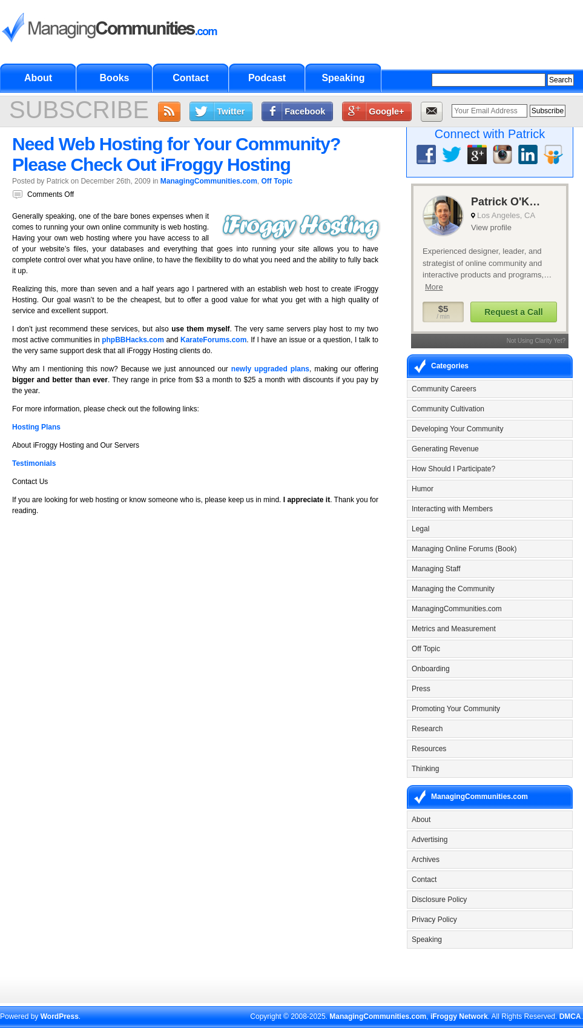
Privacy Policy (434, 919)
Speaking (342, 78)
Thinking (425, 768)
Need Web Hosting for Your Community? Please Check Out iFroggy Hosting (176, 154)
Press (421, 689)
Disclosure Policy (439, 899)
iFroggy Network (459, 1016)
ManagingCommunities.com (208, 181)
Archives (426, 859)
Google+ (386, 111)
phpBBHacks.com (133, 340)
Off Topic (277, 181)
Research (427, 729)
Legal (420, 529)
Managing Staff (436, 569)
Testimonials (34, 463)
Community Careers (444, 389)
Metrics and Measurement (454, 629)
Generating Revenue (445, 449)
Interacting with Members (452, 509)
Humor (422, 489)
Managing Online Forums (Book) (464, 549)
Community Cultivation (448, 409)
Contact (191, 78)
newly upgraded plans (270, 369)
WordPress (60, 1016)
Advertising (429, 839)
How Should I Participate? (453, 469)
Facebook (305, 111)
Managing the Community (453, 589)
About (38, 78)
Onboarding (431, 669)
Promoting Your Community (456, 709)
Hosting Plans (36, 427)
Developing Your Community (457, 429)
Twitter (231, 111)
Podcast (267, 78)
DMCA (570, 1016)
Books (115, 78)
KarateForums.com (213, 340)
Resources (429, 748)
